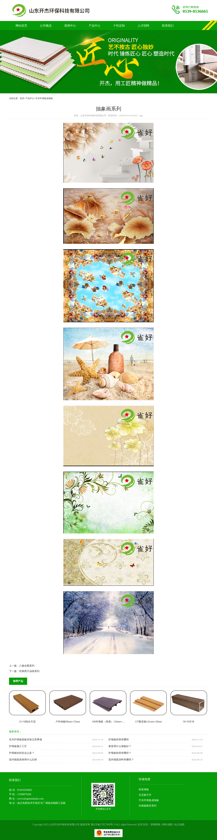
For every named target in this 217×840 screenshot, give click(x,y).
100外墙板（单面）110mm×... (108, 721)
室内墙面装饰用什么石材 (23, 759)
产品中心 (94, 25)
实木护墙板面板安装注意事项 (25, 739)
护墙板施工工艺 (18, 746)
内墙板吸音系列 (147, 805)
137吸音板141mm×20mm (148, 721)
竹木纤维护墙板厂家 (58, 10)
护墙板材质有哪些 (119, 739)
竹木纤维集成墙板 (44, 98)
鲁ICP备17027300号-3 (103, 824)
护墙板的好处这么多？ (21, 753)
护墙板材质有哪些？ (120, 753)
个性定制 (119, 25)
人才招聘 (143, 25)
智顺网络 (155, 824)
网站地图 (167, 824)
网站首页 (21, 25)
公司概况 (46, 25)
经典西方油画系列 (29, 671)
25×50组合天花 (27, 721)
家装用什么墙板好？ (120, 746)
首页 (22, 98)
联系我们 (168, 25)
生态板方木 (145, 795)
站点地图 (179, 824)
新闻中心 (70, 25)
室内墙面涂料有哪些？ (121, 759)
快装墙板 (144, 789)
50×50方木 (189, 721)
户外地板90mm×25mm (68, 721)
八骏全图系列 (26, 665)
